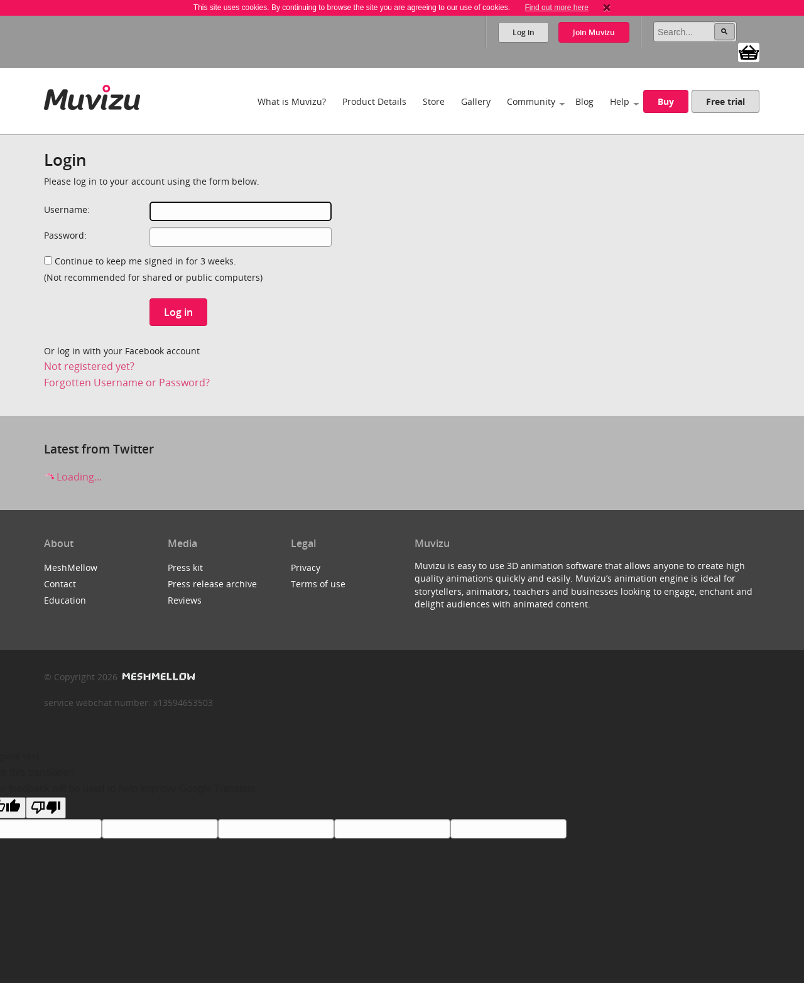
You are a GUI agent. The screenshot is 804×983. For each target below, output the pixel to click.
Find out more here (556, 7)
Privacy (305, 567)
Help (619, 101)
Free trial (725, 101)
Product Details (374, 101)
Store (434, 101)
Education (65, 600)
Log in (524, 32)
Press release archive (212, 584)
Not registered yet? (89, 366)
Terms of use (318, 584)
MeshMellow (70, 567)
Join (594, 32)
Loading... (73, 477)
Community (531, 101)
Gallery (476, 101)
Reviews (185, 600)
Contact (60, 584)
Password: (65, 235)
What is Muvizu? (292, 101)
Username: (67, 209)
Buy (666, 101)
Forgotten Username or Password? (127, 382)
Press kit (185, 567)
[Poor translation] (46, 807)
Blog (584, 101)
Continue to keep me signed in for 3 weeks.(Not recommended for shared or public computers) (153, 269)
